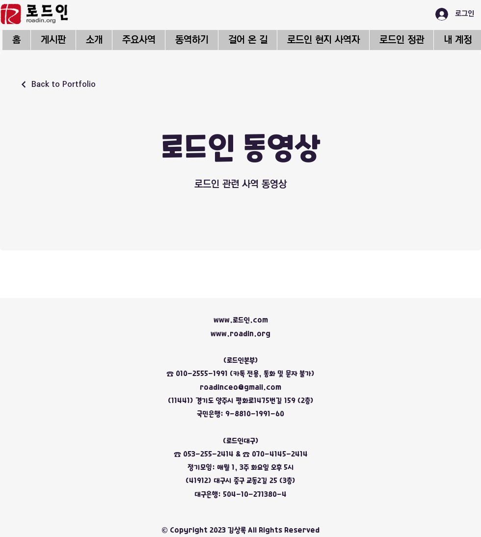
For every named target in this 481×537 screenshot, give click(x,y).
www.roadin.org (240, 334)
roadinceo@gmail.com (240, 387)
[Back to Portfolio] (58, 84)
